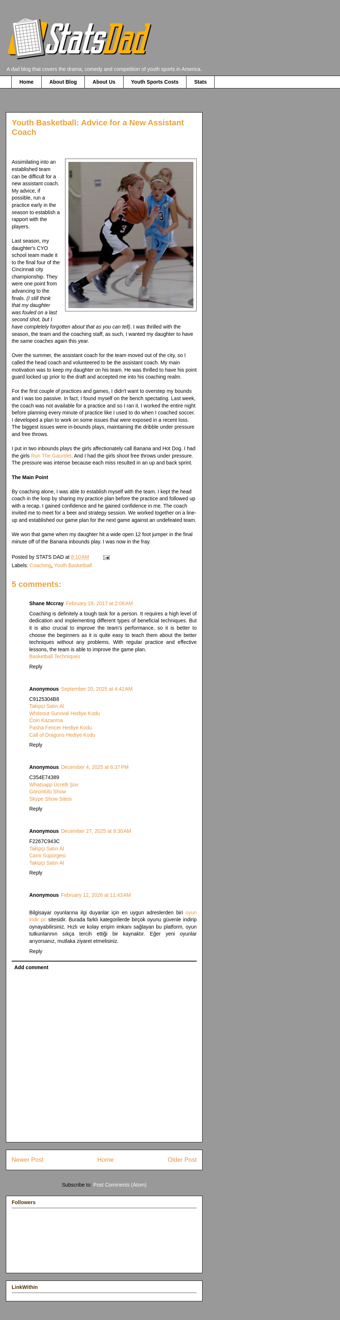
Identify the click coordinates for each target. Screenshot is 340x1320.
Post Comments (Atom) (119, 1185)
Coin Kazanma (46, 720)
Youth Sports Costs (155, 82)
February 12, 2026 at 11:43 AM (96, 895)
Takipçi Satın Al (46, 706)
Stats (200, 82)
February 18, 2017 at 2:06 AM (99, 603)
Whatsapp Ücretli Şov (54, 785)
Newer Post (28, 1159)
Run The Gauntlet (51, 456)
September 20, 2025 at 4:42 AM (97, 689)
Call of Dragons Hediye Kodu (62, 735)
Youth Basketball (73, 565)
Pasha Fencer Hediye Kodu (60, 728)
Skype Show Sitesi (50, 799)
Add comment (31, 967)
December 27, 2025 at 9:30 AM (96, 831)
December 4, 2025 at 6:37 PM (95, 767)
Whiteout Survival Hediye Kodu (64, 713)
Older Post (182, 1159)
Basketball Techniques (54, 656)
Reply (35, 667)
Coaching (40, 565)
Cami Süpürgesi (47, 855)
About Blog (63, 82)
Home (26, 82)
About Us (103, 82)
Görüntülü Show (47, 791)
